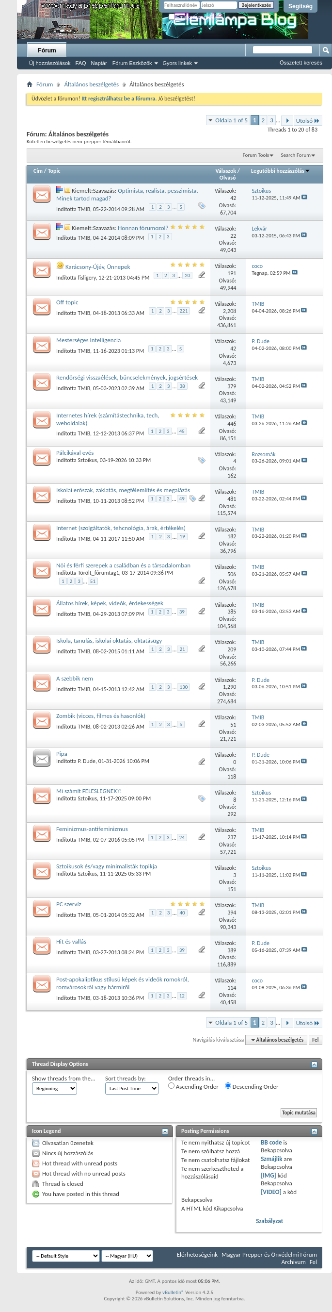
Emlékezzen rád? (191, 17)
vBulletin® (173, 1292)
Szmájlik (271, 1159)
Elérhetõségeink (197, 1254)
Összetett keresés (301, 63)
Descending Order (252, 1086)
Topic (54, 170)
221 (183, 311)
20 (187, 275)
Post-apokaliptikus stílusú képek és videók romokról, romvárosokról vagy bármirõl (122, 983)
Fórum (47, 50)
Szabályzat (269, 1221)
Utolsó (308, 120)
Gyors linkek (177, 63)
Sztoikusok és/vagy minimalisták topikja (106, 866)
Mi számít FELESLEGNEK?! (89, 791)
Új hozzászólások (50, 63)
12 (182, 996)
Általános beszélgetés (91, 84)
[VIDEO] (271, 1192)
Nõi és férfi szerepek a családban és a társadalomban (123, 565)
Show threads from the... (63, 1078)
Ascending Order (193, 1086)
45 (182, 431)
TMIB (84, 208)
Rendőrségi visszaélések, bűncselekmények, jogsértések (127, 377)
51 (92, 581)
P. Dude (86, 761)
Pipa (61, 753)
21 (182, 649)
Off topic (67, 302)
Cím (38, 170)
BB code (271, 1142)
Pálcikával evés (75, 452)
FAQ (81, 63)
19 (182, 536)
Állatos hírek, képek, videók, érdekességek (109, 603)
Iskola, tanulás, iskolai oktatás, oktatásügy (109, 640)
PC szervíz (68, 904)
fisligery (87, 277)
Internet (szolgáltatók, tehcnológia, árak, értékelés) (121, 527)
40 (182, 913)
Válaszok (225, 170)
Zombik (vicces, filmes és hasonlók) (100, 715)
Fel (315, 1040)
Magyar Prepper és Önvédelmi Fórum (269, 1254)
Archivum (294, 1261)
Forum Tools (256, 155)
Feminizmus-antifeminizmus (92, 828)
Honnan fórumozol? (143, 228)
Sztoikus (87, 460)
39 (182, 612)
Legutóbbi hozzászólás (280, 170)
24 (182, 837)
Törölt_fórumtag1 (98, 572)
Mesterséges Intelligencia (88, 340)
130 (183, 687)
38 (182, 386)
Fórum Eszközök (132, 63)
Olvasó (228, 177)
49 (182, 499)
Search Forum (296, 155)
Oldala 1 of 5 (231, 120)
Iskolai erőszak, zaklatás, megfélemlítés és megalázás (123, 490)
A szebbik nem (74, 678)
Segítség (300, 6)
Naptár (99, 63)
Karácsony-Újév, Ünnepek (97, 266)
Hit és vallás (71, 941)
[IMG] (268, 1175)
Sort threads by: (125, 1078)
